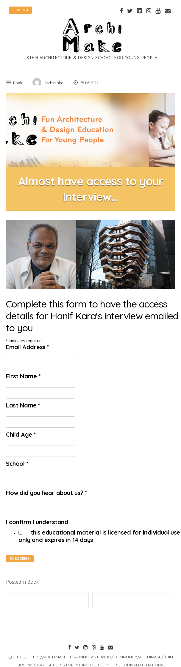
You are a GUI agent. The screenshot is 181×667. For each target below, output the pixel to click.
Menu (20, 10)
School (17, 463)
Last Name (23, 405)
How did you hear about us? (46, 492)
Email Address (27, 347)
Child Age (21, 434)
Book (17, 82)
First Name (23, 376)
